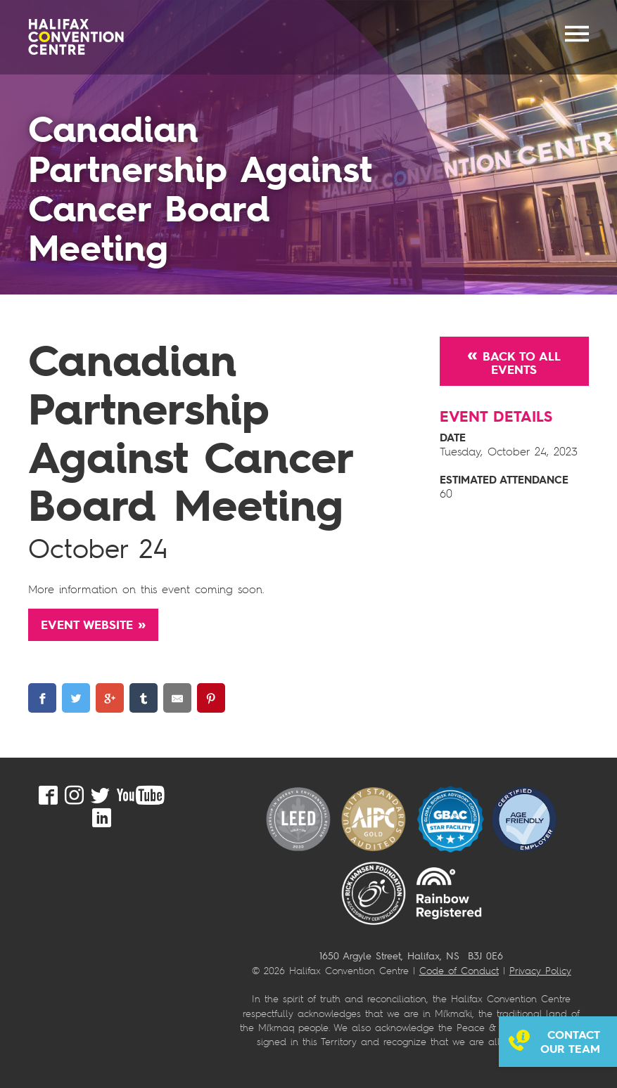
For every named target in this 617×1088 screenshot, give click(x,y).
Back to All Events (522, 362)
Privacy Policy (540, 970)
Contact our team (570, 1041)
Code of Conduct (459, 970)
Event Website (87, 624)
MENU (577, 34)
